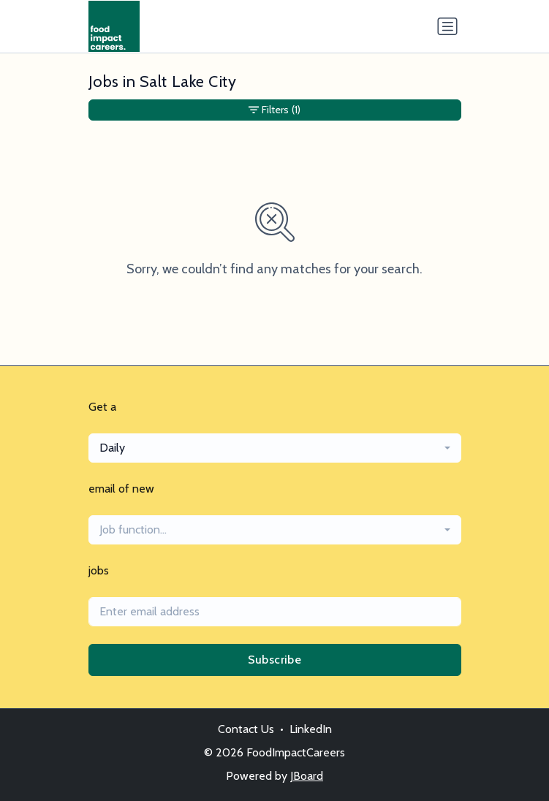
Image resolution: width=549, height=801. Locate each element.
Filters (274, 110)
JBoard (306, 776)
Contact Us (246, 729)
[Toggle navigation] (447, 26)
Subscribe (275, 660)
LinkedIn (310, 729)
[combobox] (274, 448)
